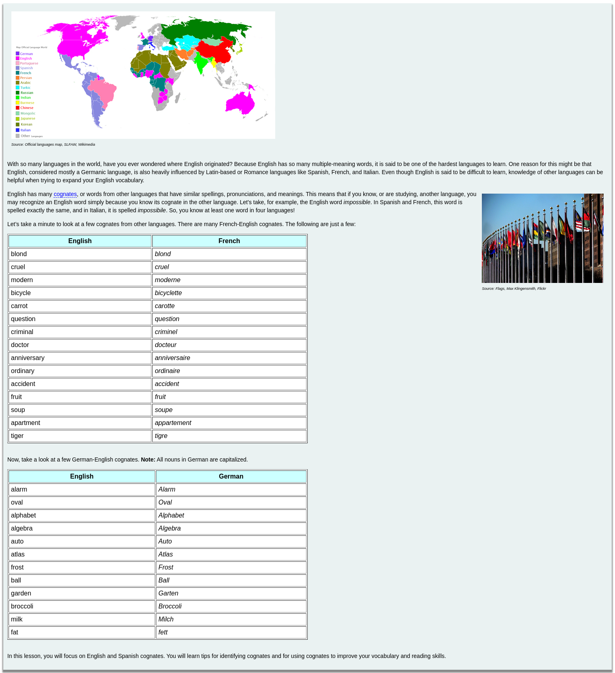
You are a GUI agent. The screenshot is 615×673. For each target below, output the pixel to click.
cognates (65, 194)
